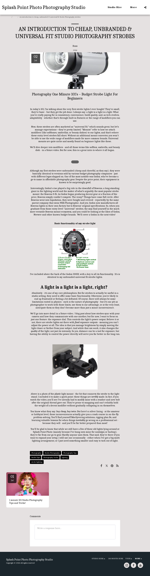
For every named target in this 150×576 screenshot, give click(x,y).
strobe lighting (36, 462)
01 (12, 478)
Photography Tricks (50, 457)
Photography (36, 453)
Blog (15, 17)
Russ (75, 46)
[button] (116, 7)
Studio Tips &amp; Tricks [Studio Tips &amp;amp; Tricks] (42, 446)
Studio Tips (35, 457)
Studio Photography (52, 453)
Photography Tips (69, 453)
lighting (65, 457)
